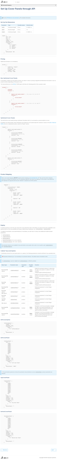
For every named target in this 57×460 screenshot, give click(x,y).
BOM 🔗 (14, 84)
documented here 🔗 (34, 177)
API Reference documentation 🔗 (13, 17)
